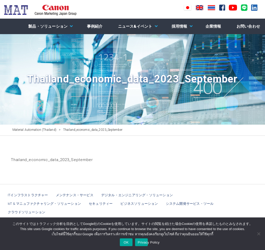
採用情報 (179, 26)
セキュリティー (101, 204)
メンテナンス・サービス (74, 195)
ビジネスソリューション (139, 204)
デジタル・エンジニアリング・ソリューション (137, 195)
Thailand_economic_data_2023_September (52, 159)
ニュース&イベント (135, 26)
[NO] (258, 233)
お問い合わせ (248, 26)
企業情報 (213, 26)
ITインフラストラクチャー (28, 195)
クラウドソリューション (26, 212)
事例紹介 (95, 26)
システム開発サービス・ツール (190, 204)
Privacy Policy (143, 242)
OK (126, 242)
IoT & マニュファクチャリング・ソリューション (44, 204)
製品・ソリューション (48, 26)
